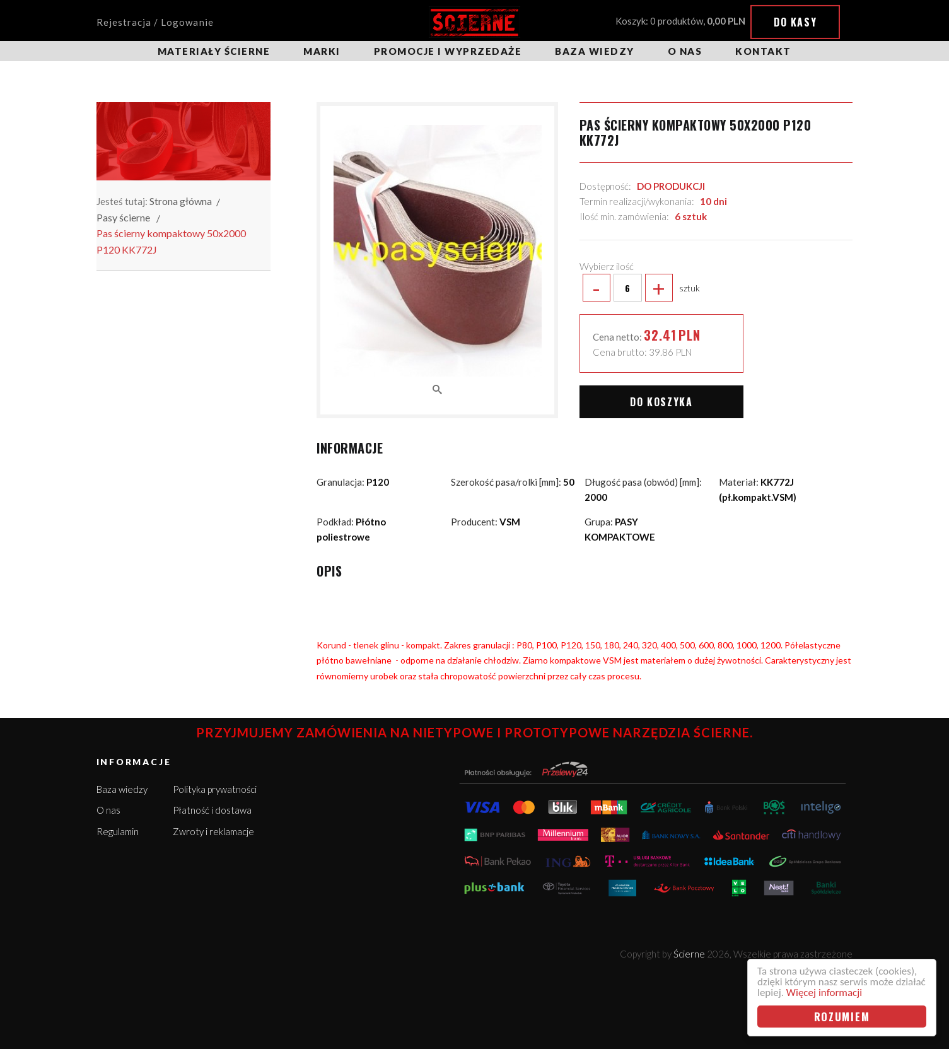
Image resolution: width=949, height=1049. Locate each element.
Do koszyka (661, 401)
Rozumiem (842, 1016)
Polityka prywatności (215, 789)
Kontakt (763, 51)
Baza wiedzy (594, 51)
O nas (685, 51)
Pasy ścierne (123, 217)
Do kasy (795, 22)
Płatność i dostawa (212, 810)
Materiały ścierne (214, 51)
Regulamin (117, 831)
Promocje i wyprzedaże (448, 51)
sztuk (639, 288)
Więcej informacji (824, 992)
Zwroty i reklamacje (213, 831)
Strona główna (180, 201)
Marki (322, 51)
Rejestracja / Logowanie (155, 22)
